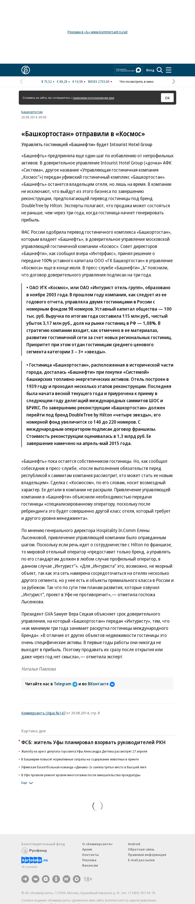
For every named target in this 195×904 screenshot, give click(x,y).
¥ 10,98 (77, 81)
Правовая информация (147, 854)
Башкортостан (32, 111)
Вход (150, 70)
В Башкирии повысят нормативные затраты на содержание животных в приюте (80, 759)
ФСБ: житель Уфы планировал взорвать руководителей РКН (93, 742)
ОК (167, 97)
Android (134, 844)
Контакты (90, 854)
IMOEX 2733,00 (98, 81)
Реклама (89, 860)
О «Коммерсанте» (97, 844)
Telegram (66, 684)
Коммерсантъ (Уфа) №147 (43, 712)
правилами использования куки (93, 98)
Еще (28, 783)
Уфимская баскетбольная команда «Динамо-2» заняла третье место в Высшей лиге (84, 767)
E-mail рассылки (141, 860)
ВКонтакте (101, 684)
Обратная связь (141, 849)
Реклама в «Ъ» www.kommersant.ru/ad (97, 32)
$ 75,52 (46, 81)
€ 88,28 (62, 81)
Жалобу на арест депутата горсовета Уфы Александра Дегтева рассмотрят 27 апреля (84, 751)
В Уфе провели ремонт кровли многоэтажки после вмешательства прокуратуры (80, 775)
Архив (87, 849)
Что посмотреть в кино (137, 81)
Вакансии (90, 865)
